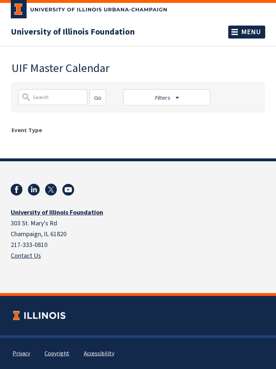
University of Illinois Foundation (73, 32)
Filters (163, 97)
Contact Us (26, 255)
